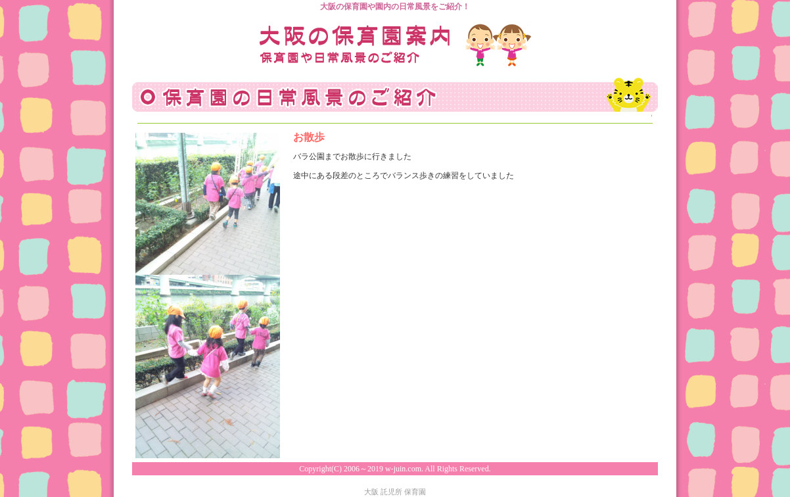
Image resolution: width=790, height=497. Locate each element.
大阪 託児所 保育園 (395, 492)
